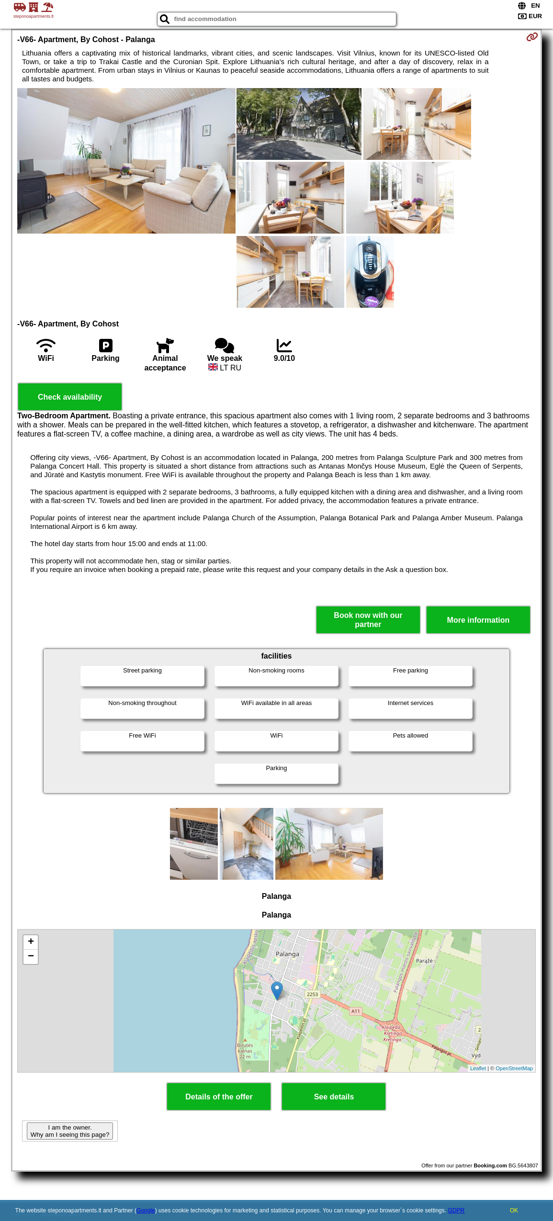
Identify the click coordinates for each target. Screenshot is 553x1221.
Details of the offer (218, 1097)
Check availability (70, 397)
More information (478, 620)
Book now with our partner (368, 619)
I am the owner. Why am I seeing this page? (70, 1131)
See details (334, 1097)
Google (145, 1210)
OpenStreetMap (514, 1068)
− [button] (31, 957)
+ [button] (31, 942)
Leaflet (478, 1068)
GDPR (456, 1210)
